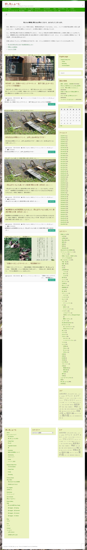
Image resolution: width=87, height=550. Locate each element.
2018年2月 (63, 143)
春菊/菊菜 (64, 287)
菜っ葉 (63, 291)
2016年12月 (63, 171)
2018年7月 (63, 135)
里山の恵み (64, 240)
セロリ (63, 289)
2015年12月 (63, 194)
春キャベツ (64, 285)
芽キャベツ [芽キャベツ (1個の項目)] (76, 413)
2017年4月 (63, 163)
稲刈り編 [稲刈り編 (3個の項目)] (70, 413)
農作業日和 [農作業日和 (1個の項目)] (77, 415)
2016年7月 (63, 181)
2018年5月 (63, 139)
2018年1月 (63, 145)
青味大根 (65, 369)
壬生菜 (63, 360)
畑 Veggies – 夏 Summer (14, 510)
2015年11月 (63, 196)
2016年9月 (63, 177)
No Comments (12, 100)
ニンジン (64, 279)
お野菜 (63, 238)
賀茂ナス (65, 307)
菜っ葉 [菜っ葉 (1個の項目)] (76, 452)
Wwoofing (64, 63)
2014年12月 (63, 218)
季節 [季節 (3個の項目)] (76, 407)
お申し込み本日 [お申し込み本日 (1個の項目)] (71, 393)
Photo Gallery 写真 (61, 9)
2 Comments (12, 149)
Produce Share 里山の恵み (22, 9)
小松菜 (63, 283)
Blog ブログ (55, 9)
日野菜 (64, 346)
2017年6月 (63, 159)
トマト (63, 301)
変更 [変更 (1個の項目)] (63, 406)
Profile (63, 61)
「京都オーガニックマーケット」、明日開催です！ (23, 263)
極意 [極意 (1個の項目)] (65, 409)
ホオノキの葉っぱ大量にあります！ (69, 95)
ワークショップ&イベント (42, 98)
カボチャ (64, 336)
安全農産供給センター (27, 44)
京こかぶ (65, 350)
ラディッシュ (65, 293)
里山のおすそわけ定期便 (66, 250)
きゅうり (64, 299)
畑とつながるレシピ (65, 259)
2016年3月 (63, 188)
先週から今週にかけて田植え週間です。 (70, 91)
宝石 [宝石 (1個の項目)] (79, 406)
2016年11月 (63, 173)
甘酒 (63, 375)
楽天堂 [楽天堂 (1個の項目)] (68, 409)
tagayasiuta (9, 98)
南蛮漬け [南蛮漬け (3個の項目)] (76, 443)
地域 (63, 244)
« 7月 (60, 125)
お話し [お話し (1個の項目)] (76, 393)
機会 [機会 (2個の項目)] (77, 448)
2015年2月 (63, 214)
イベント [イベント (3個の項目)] (69, 396)
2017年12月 (63, 147)
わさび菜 (64, 362)
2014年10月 (63, 222)
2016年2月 (63, 190)
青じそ (63, 330)
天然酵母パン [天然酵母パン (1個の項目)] (71, 406)
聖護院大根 (65, 367)
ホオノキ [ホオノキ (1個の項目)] (77, 400)
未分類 (62, 383)
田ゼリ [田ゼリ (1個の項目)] (74, 411)
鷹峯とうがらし (67, 318)
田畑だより (63, 234)
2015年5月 (63, 208)
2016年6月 (63, 183)
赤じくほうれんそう (68, 326)
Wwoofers (64, 248)
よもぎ (64, 275)
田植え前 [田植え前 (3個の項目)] (76, 450)
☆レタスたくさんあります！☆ (68, 99)
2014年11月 (63, 220)
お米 (63, 236)
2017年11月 (63, 149)
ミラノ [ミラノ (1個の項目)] (66, 402)
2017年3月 (63, 165)
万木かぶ (65, 348)
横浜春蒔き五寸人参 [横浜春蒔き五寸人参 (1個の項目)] (74, 409)
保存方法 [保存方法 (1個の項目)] (71, 404)
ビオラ (64, 295)
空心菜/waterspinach (67, 322)
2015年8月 (63, 202)
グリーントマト (67, 303)
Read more (51, 104)
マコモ (63, 342)
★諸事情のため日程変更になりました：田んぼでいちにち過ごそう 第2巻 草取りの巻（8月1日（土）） (30, 211)
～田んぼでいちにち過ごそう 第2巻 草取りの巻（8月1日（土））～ (29, 185)
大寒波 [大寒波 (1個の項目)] (66, 406)
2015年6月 (63, 206)
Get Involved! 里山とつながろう (48, 9)
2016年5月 (63, 185)
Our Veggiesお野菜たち (31, 9)
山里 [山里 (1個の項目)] (60, 409)
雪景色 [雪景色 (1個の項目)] (76, 455)
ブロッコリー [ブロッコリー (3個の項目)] (69, 400)
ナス (63, 305)
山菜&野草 (64, 269)
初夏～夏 (64, 263)
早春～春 (64, 261)
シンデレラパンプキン (68, 340)
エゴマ (63, 332)
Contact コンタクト (73, 9)
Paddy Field (11, 469)
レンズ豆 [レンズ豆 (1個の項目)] (70, 402)
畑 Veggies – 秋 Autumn (13, 513)
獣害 (63, 246)
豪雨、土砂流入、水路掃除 (67, 83)
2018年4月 (63, 141)
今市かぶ (65, 352)
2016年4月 (63, 187)
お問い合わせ (11, 532)
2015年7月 (63, 204)
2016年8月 (63, 179)
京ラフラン (64, 281)
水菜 (63, 356)
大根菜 (64, 371)
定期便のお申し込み (13, 534)
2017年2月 (63, 167)
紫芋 (63, 373)
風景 (63, 242)
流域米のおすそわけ (13, 484)
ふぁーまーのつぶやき (66, 377)
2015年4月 (63, 210)
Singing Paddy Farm (65, 59)
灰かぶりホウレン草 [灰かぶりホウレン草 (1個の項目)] (68, 411)
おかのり (64, 334)
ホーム (5, 8)
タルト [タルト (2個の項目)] (61, 398)
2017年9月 (63, 153)
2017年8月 (63, 155)
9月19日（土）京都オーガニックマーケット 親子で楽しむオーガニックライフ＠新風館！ (30, 85)
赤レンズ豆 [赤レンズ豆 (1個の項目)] (72, 415)
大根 (63, 366)
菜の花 (63, 277)
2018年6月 (63, 137)
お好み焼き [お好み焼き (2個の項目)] (63, 394)
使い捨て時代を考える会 (14, 44)
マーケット (25, 98)
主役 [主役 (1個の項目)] (63, 404)
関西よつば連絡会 (12, 47)
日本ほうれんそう (67, 328)
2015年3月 (63, 212)
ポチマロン (65, 338)
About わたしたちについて (13, 9)
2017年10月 (63, 151)
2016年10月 (63, 175)
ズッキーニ (64, 320)
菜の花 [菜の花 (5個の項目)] (65, 415)
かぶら (63, 344)
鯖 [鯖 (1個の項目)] (62, 417)
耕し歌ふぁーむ (12, 4)
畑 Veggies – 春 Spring (13, 508)
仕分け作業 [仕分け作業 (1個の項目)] (67, 404)
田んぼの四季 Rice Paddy (14, 505)
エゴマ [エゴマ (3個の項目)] (76, 396)
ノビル (64, 271)
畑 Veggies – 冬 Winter (13, 515)
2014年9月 (63, 224)
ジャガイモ (64, 297)
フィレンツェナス (67, 309)
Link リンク (67, 9)
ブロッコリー (65, 364)
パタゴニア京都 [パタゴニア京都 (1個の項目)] (73, 398)
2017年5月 (63, 161)
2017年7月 (63, 157)
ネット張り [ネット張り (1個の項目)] (67, 398)
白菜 (63, 354)
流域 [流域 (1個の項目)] (62, 411)
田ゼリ (64, 273)
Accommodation (66, 65)
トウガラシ (64, 311)
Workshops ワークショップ (38, 9)
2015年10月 (63, 198)
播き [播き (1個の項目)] (63, 409)
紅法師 (63, 358)
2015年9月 (63, 200)
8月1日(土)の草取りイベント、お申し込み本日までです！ (26, 137)
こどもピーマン (67, 312)
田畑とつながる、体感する (29, 147)
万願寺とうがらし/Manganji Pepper (71, 314)
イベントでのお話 (32, 98)
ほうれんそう (65, 324)
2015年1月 (63, 216)
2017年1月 (63, 169)
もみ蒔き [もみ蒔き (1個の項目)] (63, 396)
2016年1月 (63, 192)
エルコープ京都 (12, 49)
